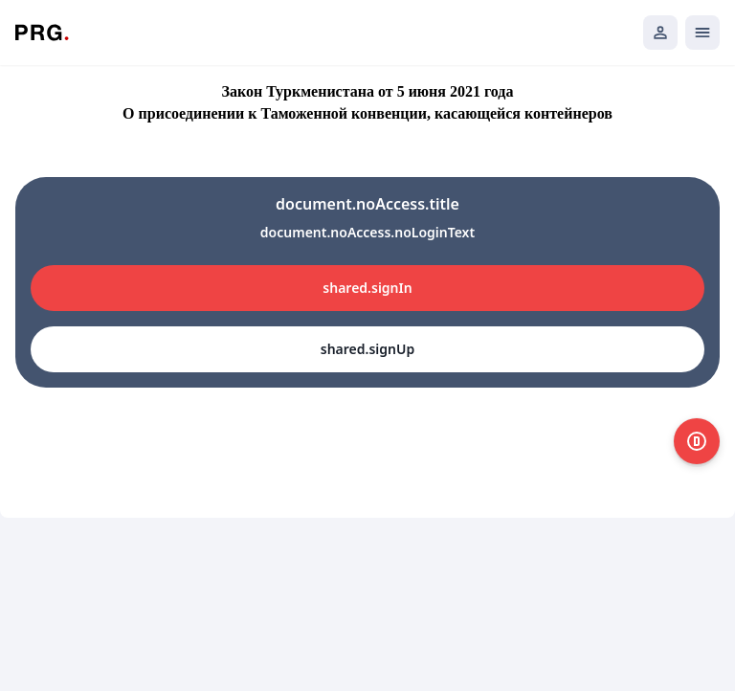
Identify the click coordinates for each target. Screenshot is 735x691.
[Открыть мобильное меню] (702, 32)
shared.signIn (367, 288)
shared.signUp (367, 349)
